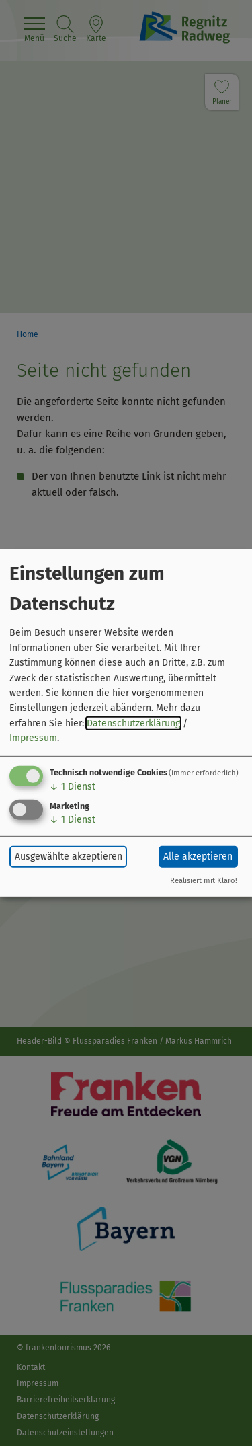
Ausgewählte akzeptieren (68, 856)
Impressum (33, 738)
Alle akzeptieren (198, 856)
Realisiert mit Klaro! (203, 880)
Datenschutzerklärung (133, 723)
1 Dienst (72, 786)
